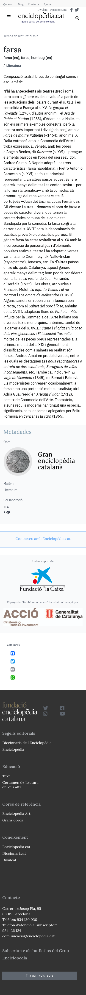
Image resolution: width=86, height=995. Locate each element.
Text (6, 776)
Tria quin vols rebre (39, 975)
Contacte (33, 4)
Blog (20, 4)
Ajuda (47, 4)
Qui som (8, 4)
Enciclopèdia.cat (16, 846)
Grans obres (12, 820)
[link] (43, 538)
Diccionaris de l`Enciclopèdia (26, 742)
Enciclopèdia (13, 749)
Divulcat (43, 9)
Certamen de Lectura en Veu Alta (20, 784)
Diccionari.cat (58, 9)
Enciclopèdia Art (16, 813)
